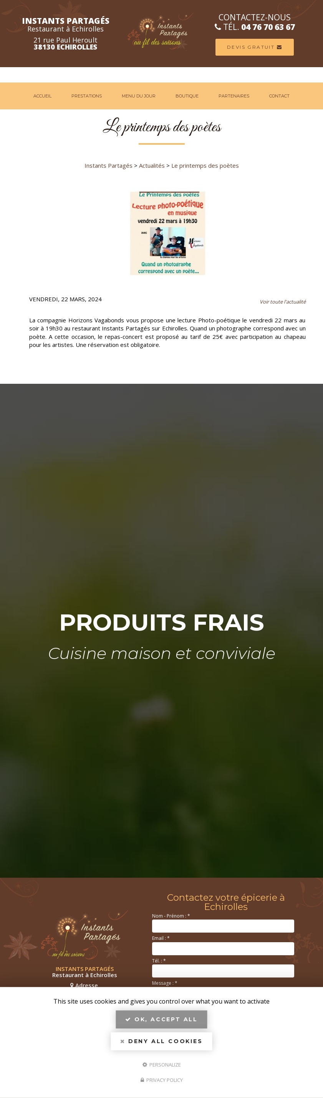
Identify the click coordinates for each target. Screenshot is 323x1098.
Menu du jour (139, 96)
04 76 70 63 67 (271, 26)
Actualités (152, 165)
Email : (161, 938)
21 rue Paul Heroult (62, 43)
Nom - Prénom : (171, 916)
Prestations (86, 96)
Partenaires (234, 96)
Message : (164, 983)
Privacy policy (162, 1080)
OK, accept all (161, 1019)
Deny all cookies (161, 1041)
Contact (279, 96)
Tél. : (159, 961)
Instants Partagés (108, 165)
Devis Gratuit (258, 47)
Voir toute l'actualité (283, 301)
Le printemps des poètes (205, 165)
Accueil (42, 96)
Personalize (161, 1064)
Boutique (187, 96)
